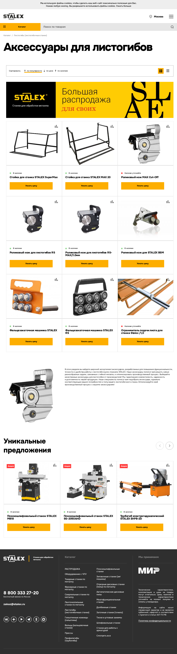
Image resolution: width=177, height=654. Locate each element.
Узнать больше (123, 6)
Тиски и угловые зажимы (107, 606)
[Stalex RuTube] (20, 613)
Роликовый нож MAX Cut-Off (140, 176)
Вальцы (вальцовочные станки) (75, 619)
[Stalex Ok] (34, 613)
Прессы (67, 625)
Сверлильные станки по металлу (75, 589)
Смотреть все (101, 623)
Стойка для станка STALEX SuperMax (34, 176)
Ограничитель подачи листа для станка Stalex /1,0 (141, 327)
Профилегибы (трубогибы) (70, 631)
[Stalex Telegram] (27, 613)
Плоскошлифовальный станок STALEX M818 (31, 513)
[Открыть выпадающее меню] (171, 16)
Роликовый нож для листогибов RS (32, 249)
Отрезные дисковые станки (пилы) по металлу (108, 577)
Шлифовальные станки (105, 611)
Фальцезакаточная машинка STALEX (33, 326)
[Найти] (173, 27)
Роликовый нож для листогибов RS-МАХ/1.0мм (88, 251)
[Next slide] (169, 441)
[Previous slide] (160, 441)
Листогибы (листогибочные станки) (75, 604)
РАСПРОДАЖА (71, 563)
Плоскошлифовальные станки (109, 563)
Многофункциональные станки (109, 591)
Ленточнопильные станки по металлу (76, 597)
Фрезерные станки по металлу (74, 582)
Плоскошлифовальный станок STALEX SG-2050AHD (88, 513)
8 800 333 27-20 (21, 588)
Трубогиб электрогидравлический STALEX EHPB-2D (142, 513)
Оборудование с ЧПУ (74, 569)
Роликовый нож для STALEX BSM (142, 249)
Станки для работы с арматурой (104, 617)
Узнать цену (31, 184)
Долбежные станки (104, 596)
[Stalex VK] (6, 613)
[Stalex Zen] (13, 613)
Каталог (69, 552)
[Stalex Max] (41, 613)
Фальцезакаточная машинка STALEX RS (89, 327)
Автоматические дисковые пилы (107, 584)
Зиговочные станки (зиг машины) (106, 570)
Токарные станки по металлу (73, 575)
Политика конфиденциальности (152, 615)
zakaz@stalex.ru (14, 598)
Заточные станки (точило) (107, 601)
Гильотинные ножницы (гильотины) (74, 611)
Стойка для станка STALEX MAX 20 (87, 176)
